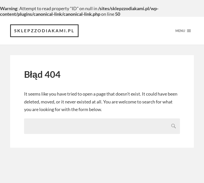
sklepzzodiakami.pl (44, 30)
